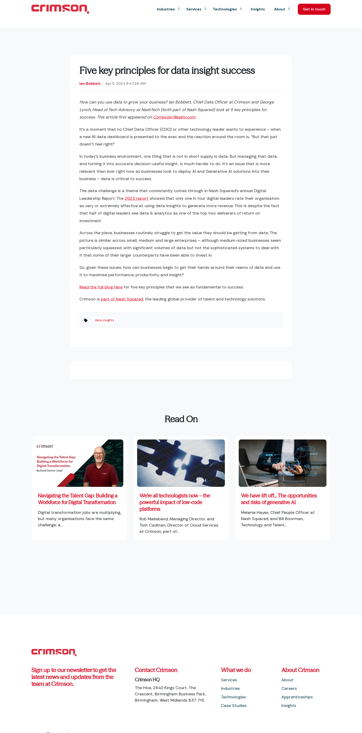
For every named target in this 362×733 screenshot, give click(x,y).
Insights (288, 705)
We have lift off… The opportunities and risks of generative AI (279, 499)
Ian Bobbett (90, 83)
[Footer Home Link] (54, 652)
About (287, 680)
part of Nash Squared (122, 299)
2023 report (136, 198)
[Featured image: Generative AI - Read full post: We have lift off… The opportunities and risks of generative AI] (282, 461)
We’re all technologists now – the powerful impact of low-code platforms (174, 502)
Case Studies (234, 705)
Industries (230, 688)
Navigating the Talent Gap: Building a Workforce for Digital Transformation (77, 499)
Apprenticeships (297, 697)
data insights (104, 320)
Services (229, 680)
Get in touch (311, 9)
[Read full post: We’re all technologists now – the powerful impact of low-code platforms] (181, 461)
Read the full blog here (101, 287)
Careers (289, 688)
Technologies (233, 697)
